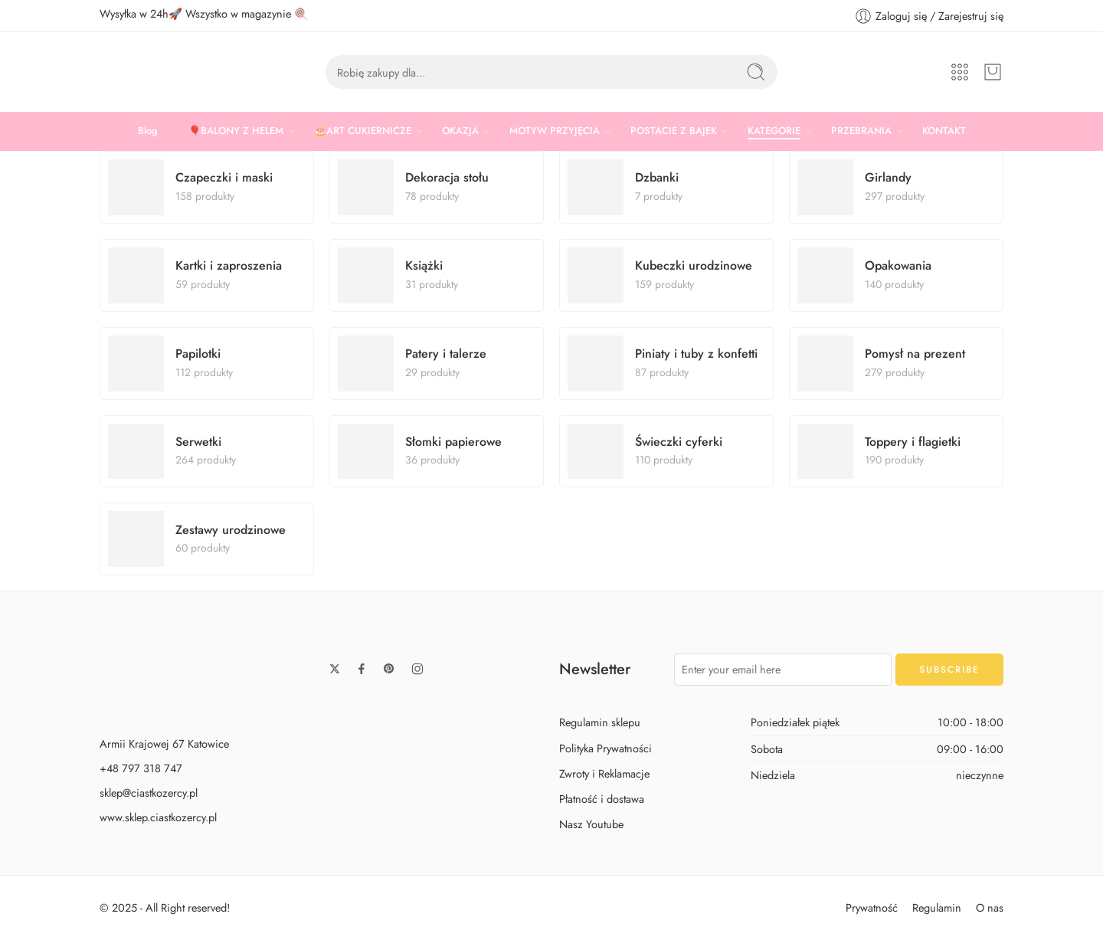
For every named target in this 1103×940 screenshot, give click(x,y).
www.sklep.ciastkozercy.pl (158, 817)
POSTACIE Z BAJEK (673, 131)
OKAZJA (460, 131)
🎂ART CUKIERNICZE (362, 131)
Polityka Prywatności (605, 748)
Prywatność (872, 907)
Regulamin (936, 907)
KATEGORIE (774, 131)
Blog (148, 130)
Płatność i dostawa (601, 799)
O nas (989, 907)
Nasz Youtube (591, 824)
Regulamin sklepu (599, 722)
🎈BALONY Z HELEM (235, 131)
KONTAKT (944, 130)
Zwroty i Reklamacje (604, 773)
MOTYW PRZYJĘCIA (554, 131)
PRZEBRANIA (861, 131)
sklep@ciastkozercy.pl (149, 792)
